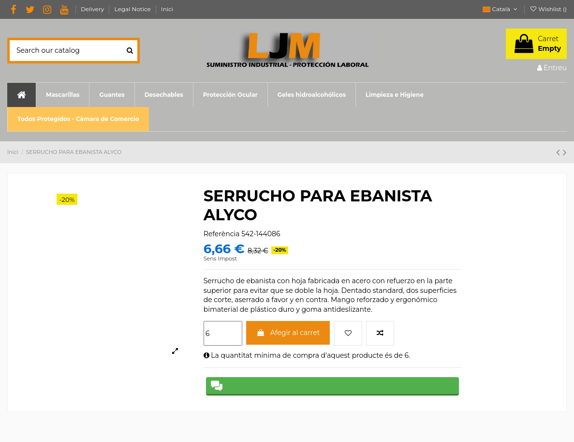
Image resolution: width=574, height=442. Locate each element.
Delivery (93, 9)
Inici (167, 9)
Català (501, 9)
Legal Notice (133, 9)
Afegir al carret (288, 332)
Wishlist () (548, 9)
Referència (222, 233)
